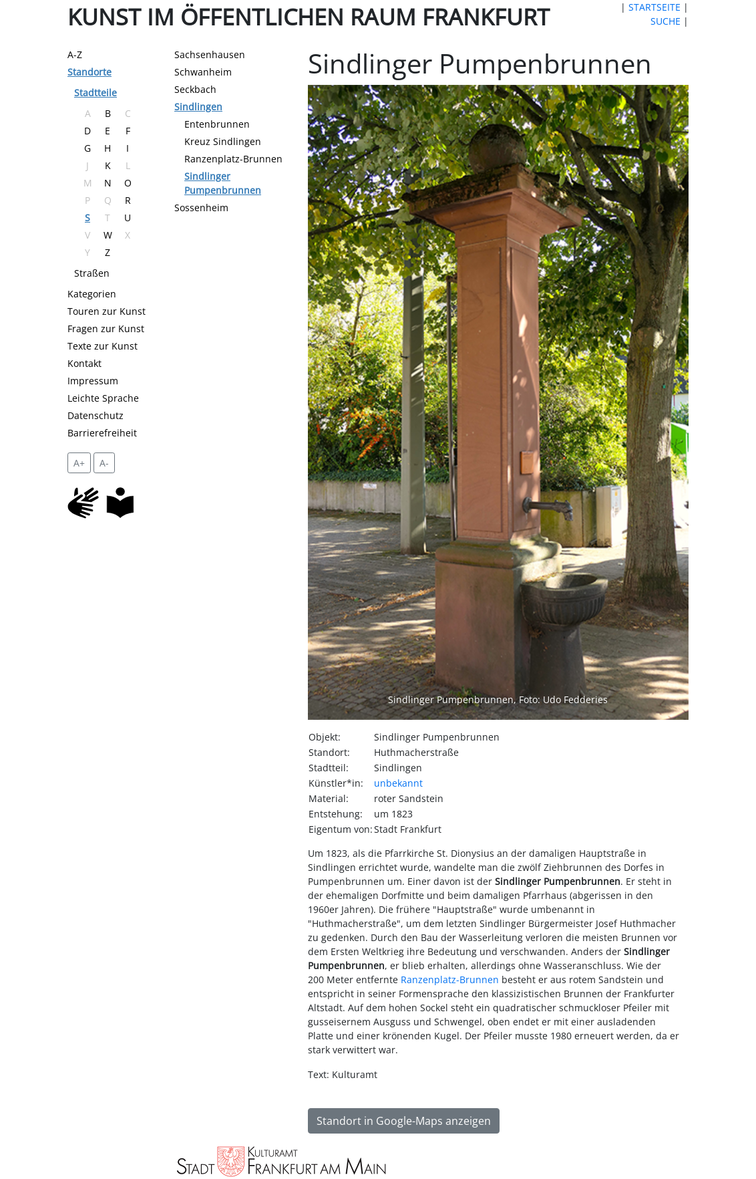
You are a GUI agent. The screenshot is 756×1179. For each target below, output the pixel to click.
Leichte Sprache (103, 398)
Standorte (89, 72)
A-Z (74, 54)
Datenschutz (95, 415)
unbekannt (398, 783)
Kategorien (91, 293)
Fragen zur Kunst (105, 328)
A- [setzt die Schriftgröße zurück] (104, 462)
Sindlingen (198, 106)
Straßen (92, 273)
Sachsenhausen (209, 54)
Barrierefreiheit (102, 432)
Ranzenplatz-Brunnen (233, 158)
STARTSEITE (654, 7)
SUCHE (665, 21)
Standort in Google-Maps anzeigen (404, 1121)
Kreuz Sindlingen (222, 141)
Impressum (92, 380)
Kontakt (84, 363)
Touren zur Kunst (106, 311)
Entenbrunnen (217, 124)
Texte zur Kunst (102, 346)
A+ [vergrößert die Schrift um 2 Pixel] (79, 462)
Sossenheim (201, 207)
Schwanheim (203, 72)
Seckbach (195, 89)
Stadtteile (95, 92)
